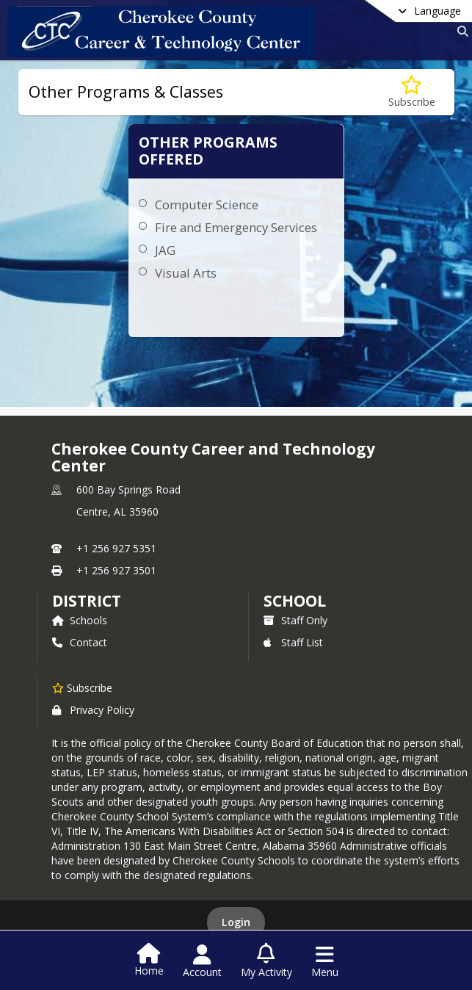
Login (236, 922)
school (295, 600)
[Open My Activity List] (266, 961)
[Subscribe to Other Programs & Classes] (412, 92)
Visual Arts (186, 272)
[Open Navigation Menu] (324, 961)
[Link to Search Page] (459, 31)
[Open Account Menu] (202, 961)
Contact (79, 642)
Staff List (293, 642)
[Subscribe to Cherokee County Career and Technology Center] (82, 687)
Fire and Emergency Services (236, 227)
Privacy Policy (93, 710)
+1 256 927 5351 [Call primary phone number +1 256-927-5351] (116, 548)
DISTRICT (86, 600)
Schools (79, 620)
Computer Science (206, 204)
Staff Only (295, 620)
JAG (165, 250)
